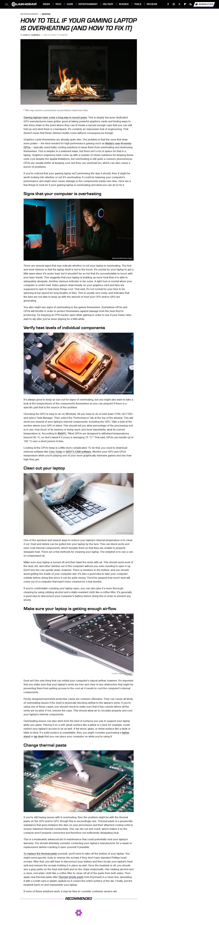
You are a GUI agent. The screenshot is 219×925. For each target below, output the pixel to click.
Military (108, 4)
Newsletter (204, 4)
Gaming (46, 14)
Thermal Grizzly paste (70, 877)
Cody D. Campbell (32, 35)
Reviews (152, 4)
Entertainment (88, 4)
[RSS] (191, 4)
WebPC (62, 433)
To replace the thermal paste (40, 853)
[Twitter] (179, 4)
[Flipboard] (185, 4)
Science (124, 4)
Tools (137, 4)
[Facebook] (168, 4)
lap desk (39, 736)
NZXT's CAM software (78, 451)
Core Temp (55, 451)
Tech (58, 4)
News (46, 4)
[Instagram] (174, 4)
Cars (70, 4)
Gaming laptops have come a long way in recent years (55, 117)
